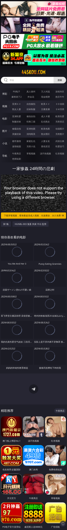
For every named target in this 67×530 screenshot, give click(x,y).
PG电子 (16, 91)
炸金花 (31, 96)
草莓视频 (31, 153)
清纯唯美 (31, 133)
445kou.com (33, 72)
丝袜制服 (31, 109)
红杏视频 (59, 153)
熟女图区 (45, 133)
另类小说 (31, 146)
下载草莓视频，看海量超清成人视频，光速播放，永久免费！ (34, 215)
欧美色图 (45, 128)
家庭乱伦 (31, 141)
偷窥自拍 (16, 128)
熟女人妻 (16, 109)
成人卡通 (45, 116)
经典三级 (31, 121)
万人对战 (45, 91)
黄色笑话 (45, 146)
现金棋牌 (45, 96)
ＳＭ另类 (59, 109)
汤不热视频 (45, 153)
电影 (4, 118)
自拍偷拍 (31, 103)
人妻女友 (45, 141)
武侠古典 (59, 141)
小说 (4, 143)
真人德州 (31, 91)
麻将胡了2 (17, 96)
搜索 (60, 80)
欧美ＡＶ (45, 103)
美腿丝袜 (16, 133)
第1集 (6, 224)
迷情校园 (16, 146)
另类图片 (59, 133)
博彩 (4, 93)
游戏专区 (59, 91)
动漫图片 (59, 128)
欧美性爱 (59, 116)
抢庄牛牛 (59, 96)
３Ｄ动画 (59, 103)
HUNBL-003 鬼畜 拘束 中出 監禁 (30, 224)
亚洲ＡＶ (16, 103)
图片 (4, 131)
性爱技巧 (59, 146)
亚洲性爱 (16, 116)
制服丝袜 (16, 121)
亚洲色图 (31, 128)
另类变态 (59, 121)
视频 (4, 106)
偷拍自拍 (31, 116)
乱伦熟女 (45, 121)
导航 (4, 155)
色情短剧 (16, 158)
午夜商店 (16, 153)
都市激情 (16, 141)
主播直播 (45, 109)
